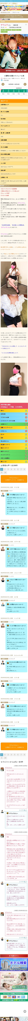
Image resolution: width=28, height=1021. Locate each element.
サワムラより (8, 767)
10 (5, 472)
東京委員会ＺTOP (5, 12)
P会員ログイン (14, 955)
